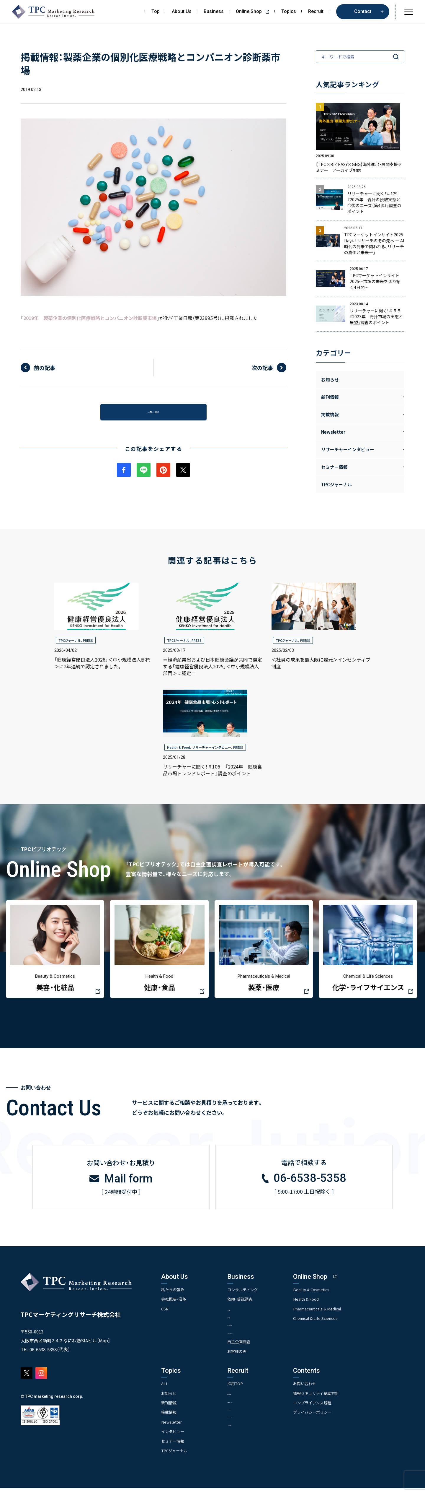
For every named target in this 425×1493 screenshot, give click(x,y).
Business (214, 11)
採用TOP (244, 1388)
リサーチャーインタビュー (211, 747)
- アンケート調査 (250, 1328)
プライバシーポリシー (331, 1417)
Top (155, 11)
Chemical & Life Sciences (334, 1322)
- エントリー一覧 (250, 1421)
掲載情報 (169, 1417)
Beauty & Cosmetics (330, 1293)
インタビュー (173, 1436)
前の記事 (44, 367)
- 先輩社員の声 (248, 1413)
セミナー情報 (173, 1445)
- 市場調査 (245, 1312)
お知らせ (330, 379)
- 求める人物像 (248, 1398)
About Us (182, 11)
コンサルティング (252, 1293)
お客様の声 (246, 1356)
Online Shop (254, 11)
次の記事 (262, 367)
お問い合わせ (322, 1388)
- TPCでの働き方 (250, 1429)
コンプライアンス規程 (330, 1407)
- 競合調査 (245, 1320)
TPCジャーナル (336, 484)
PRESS (88, 640)
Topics (288, 11)
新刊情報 (169, 1407)
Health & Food (178, 747)
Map (103, 1344)
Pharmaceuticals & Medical (336, 1312)
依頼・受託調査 (249, 1303)
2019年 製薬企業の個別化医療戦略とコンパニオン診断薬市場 (90, 317)
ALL (165, 1388)
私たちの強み (173, 1293)
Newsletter (172, 1426)
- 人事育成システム (252, 1405)
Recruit (315, 11)
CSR (165, 1312)
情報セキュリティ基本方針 (334, 1398)
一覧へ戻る (153, 414)
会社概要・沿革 (174, 1303)
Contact (362, 11)
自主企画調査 (248, 1346)
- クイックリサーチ (252, 1336)
